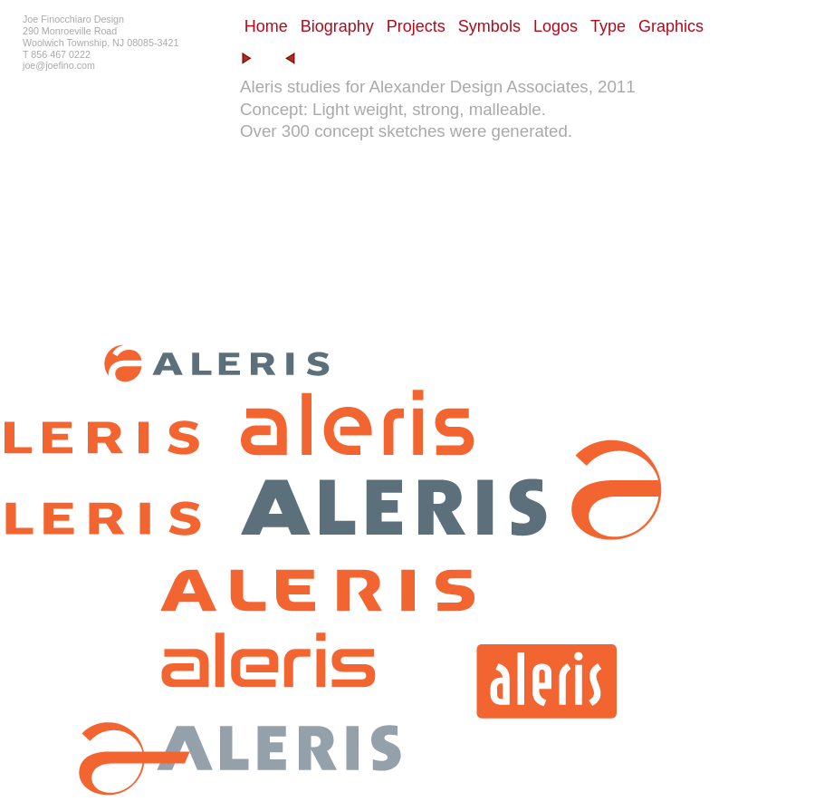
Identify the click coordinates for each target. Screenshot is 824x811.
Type (608, 26)
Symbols (489, 26)
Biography (337, 26)
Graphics (671, 26)
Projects (416, 26)
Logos (555, 26)
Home (266, 26)
